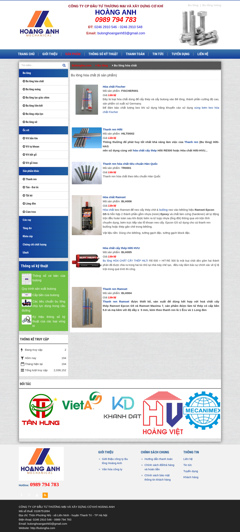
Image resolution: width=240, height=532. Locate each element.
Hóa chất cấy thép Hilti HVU (121, 248)
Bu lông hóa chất (33, 81)
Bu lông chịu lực (33, 114)
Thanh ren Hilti (112, 129)
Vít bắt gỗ (30, 154)
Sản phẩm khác (31, 171)
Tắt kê (27, 195)
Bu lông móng (32, 89)
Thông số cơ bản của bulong (48, 278)
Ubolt (26, 252)
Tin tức (187, 465)
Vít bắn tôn (30, 138)
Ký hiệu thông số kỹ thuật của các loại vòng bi (48, 321)
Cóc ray (27, 220)
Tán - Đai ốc (31, 187)
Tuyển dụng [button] (181, 54)
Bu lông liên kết (33, 105)
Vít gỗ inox (30, 163)
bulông (163, 209)
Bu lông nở (30, 122)
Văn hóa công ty (112, 469)
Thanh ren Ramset (115, 288)
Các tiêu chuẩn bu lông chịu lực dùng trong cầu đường (43, 306)
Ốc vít (26, 130)
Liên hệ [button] (202, 54)
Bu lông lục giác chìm (36, 97)
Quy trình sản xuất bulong (39, 288)
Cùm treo (29, 212)
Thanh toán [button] (135, 54)
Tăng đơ (27, 228)
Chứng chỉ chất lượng (34, 244)
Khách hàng (190, 477)
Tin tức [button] (158, 54)
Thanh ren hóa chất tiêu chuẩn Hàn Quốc (130, 163)
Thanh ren (191, 142)
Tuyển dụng (190, 471)
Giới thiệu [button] (49, 54)
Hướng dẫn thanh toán (158, 459)
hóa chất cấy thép (145, 150)
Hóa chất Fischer (114, 86)
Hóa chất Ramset (114, 197)
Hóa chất (108, 209)
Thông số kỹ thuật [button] (103, 54)
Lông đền (29, 203)
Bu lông (27, 73)
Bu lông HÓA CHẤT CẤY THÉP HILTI (125, 260)
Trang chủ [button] (26, 54)
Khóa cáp (28, 236)
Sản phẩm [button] (73, 54)
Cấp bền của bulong (45, 295)
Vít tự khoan (31, 146)
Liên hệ (188, 459)
